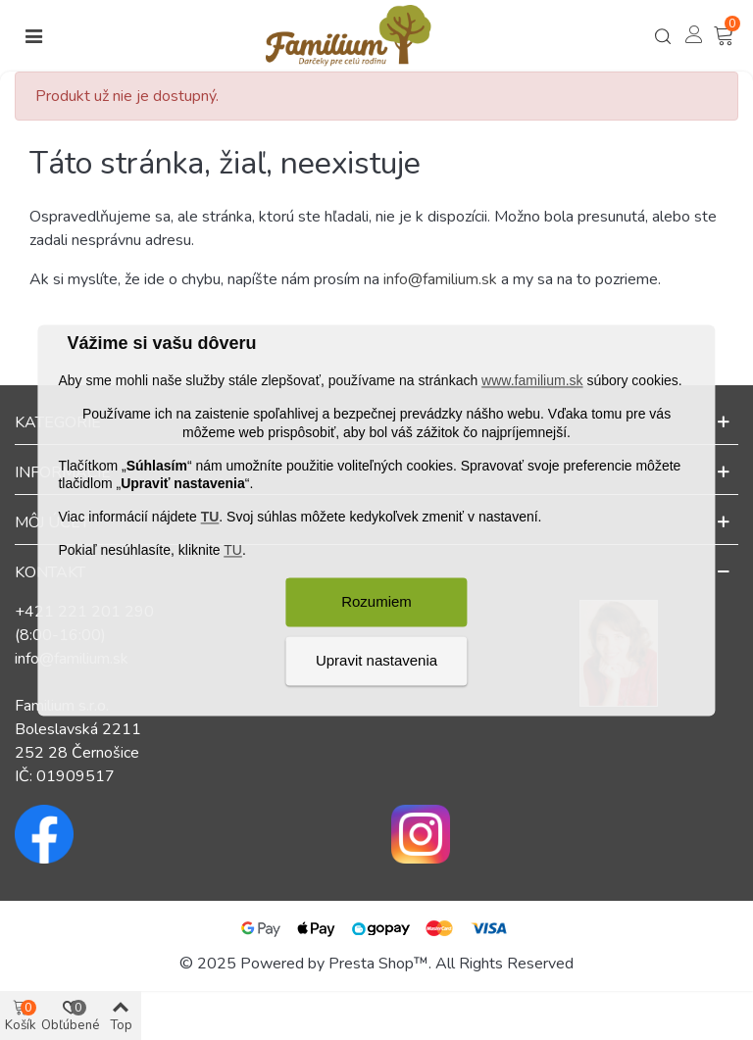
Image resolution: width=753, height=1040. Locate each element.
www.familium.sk (531, 381)
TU (210, 517)
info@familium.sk (440, 279)
